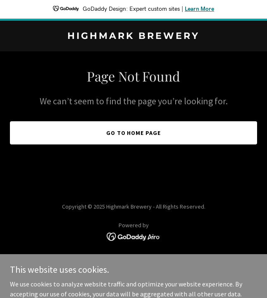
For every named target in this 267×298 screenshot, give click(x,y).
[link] (133, 36)
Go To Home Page (133, 133)
